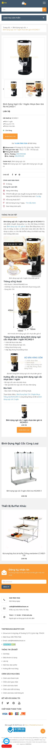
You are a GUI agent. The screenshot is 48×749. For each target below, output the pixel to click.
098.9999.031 (6, 746)
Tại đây (38, 196)
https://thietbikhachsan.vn (34, 725)
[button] (44, 9)
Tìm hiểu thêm (31, 203)
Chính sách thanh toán (11, 678)
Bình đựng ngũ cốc (19, 27)
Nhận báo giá (10, 136)
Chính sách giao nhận (10, 682)
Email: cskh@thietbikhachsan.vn (14, 641)
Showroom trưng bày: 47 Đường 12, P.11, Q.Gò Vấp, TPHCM (23, 633)
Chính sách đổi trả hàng (11, 689)
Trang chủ (6, 27)
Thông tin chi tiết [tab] (9, 215)
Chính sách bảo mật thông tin (13, 693)
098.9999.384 (21, 154)
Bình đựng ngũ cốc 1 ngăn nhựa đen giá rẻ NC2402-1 (21, 30)
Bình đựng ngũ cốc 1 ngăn (17, 164)
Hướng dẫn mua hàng (10, 669)
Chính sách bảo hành (10, 685)
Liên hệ (5, 661)
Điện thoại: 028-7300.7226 (12, 637)
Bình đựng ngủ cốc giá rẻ (16, 226)
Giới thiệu (6, 654)
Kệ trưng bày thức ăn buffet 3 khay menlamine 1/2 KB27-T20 (24, 554)
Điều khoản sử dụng (10, 657)
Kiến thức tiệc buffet (10, 665)
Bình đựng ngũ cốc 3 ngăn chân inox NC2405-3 (24, 491)
